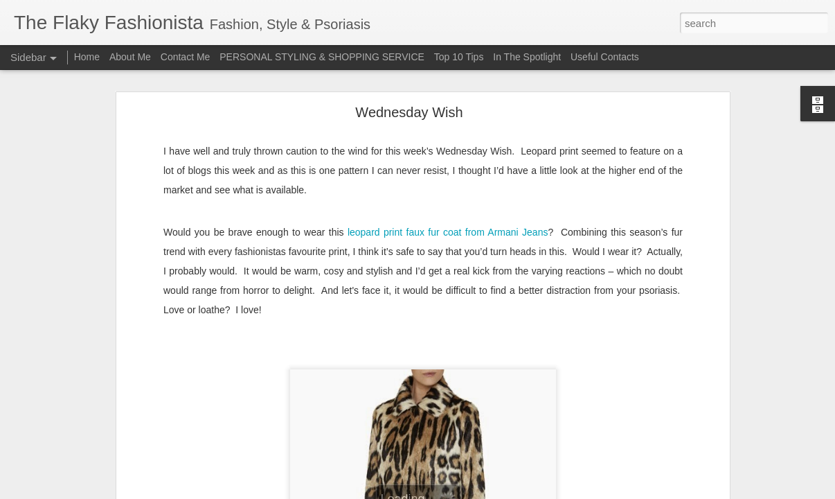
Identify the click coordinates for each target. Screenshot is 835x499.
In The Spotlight (527, 56)
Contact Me (185, 56)
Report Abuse (501, 491)
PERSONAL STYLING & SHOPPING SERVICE (321, 56)
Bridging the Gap (65, 459)
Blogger (461, 491)
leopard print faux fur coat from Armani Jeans (448, 92)
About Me (130, 56)
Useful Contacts (605, 56)
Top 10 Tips (460, 56)
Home (87, 56)
